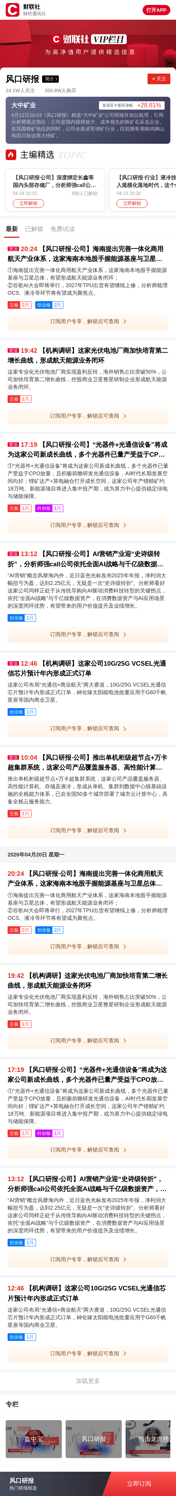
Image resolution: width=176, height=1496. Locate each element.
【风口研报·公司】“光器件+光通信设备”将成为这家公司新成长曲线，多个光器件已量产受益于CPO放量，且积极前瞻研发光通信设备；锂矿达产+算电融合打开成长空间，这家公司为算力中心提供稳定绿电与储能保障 (87, 450)
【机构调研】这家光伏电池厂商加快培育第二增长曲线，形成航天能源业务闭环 (88, 355)
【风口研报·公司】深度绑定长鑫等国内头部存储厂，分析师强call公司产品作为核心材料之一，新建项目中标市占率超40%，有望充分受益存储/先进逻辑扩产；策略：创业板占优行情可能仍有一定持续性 (54, 181)
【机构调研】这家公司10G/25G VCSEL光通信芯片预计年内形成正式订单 (87, 668)
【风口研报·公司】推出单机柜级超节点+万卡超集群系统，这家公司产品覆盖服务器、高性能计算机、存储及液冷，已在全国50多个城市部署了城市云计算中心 (87, 763)
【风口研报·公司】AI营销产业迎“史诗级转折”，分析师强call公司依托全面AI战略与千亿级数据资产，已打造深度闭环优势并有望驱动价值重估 (85, 559)
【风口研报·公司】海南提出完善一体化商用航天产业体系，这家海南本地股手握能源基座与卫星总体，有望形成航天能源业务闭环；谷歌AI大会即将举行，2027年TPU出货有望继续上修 (85, 254)
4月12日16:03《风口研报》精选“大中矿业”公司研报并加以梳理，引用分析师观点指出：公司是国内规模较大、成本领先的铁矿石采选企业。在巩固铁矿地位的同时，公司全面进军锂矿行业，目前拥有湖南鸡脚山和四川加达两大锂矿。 (87, 125)
